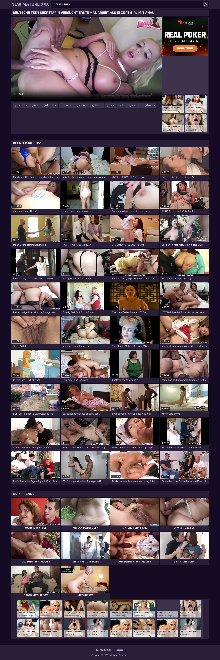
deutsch (83, 105)
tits (123, 105)
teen (36, 105)
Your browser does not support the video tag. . (86, 59)
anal (112, 105)
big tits (99, 105)
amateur (22, 105)
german (68, 105)
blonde (151, 105)
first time (51, 105)
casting (136, 105)
